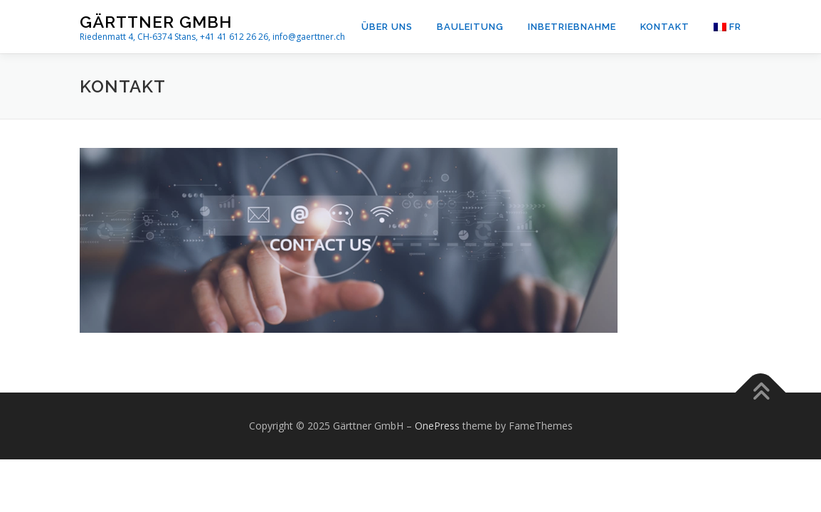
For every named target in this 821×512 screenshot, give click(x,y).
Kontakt (664, 26)
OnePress (437, 425)
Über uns (387, 26)
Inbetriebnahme (572, 26)
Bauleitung (470, 26)
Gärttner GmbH (156, 21)
